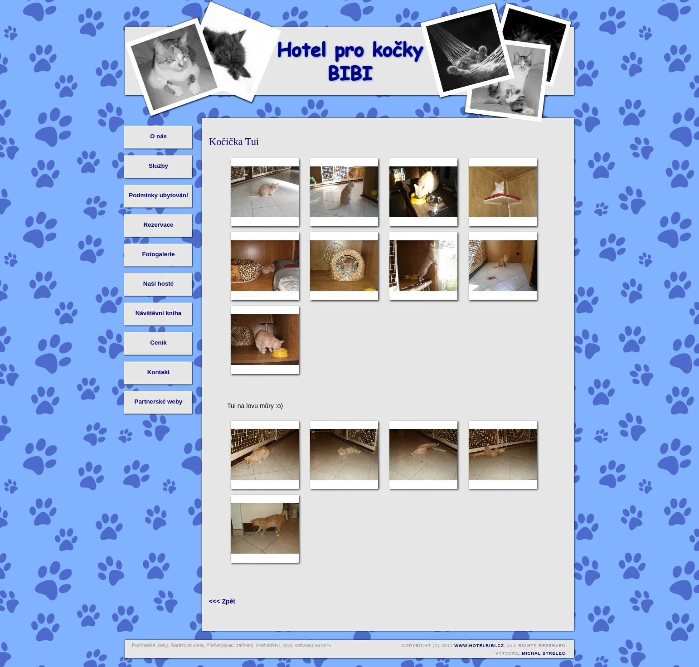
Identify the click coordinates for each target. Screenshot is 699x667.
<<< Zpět (222, 601)
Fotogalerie (158, 254)
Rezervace (159, 224)
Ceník (158, 342)
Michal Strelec (543, 653)
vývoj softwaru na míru (306, 645)
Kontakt (158, 372)
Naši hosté (158, 283)
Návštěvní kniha (158, 313)
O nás (158, 136)
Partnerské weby (159, 401)
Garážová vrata (187, 645)
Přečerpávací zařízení (229, 645)
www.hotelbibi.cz (479, 645)
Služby (158, 165)
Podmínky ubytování (158, 195)
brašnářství (268, 645)
